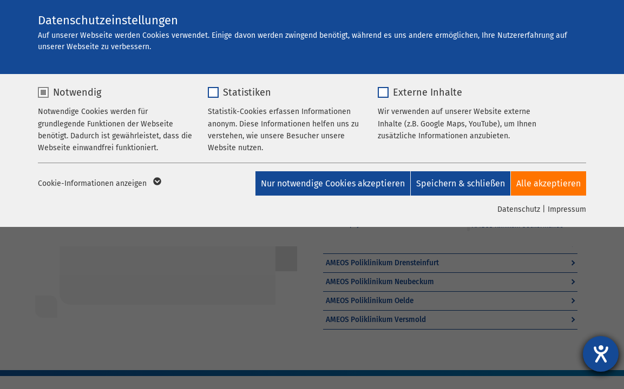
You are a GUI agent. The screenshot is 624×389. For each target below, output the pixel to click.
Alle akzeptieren (548, 183)
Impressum (567, 209)
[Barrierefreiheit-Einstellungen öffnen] (601, 354)
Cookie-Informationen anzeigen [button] (99, 184)
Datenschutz (518, 209)
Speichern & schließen (455, 183)
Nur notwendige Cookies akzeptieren (323, 183)
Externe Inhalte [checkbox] (427, 92)
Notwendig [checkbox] (77, 92)
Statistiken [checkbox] (247, 92)
